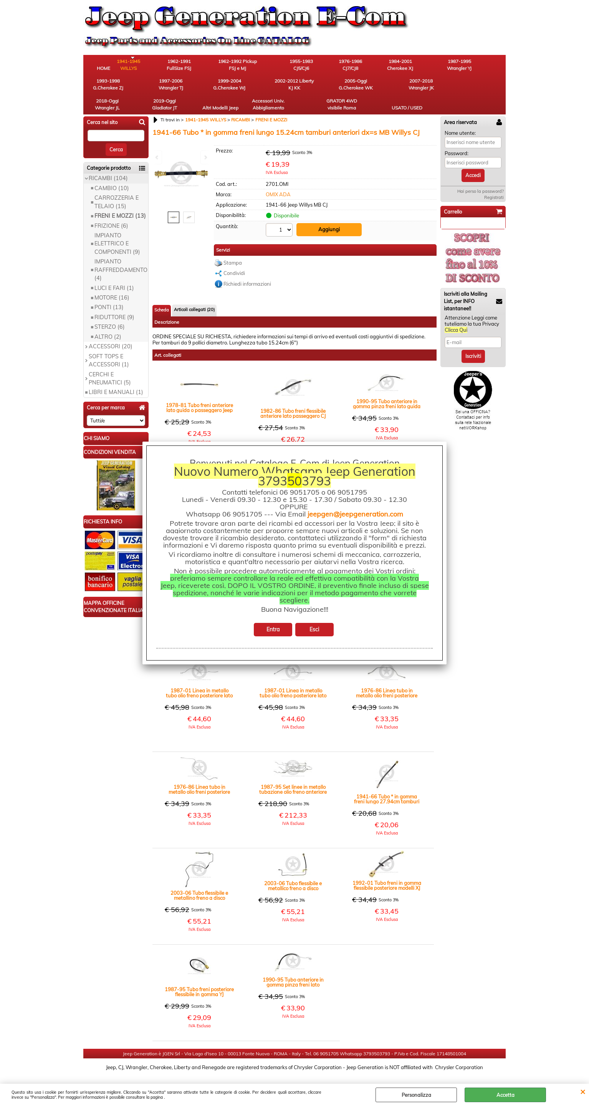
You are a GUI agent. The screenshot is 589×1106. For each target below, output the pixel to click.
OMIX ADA (278, 178)
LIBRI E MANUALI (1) (116, 376)
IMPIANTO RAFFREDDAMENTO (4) (120, 253)
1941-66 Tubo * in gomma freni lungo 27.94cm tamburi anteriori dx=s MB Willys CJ (386, 782)
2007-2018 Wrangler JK (231, 87)
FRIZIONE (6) (111, 209)
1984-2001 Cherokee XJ (358, 65)
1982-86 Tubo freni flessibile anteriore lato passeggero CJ (293, 397)
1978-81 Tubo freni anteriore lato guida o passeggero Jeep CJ (199, 391)
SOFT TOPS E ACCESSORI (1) (109, 343)
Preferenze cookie (295, 1080)
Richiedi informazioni (247, 267)
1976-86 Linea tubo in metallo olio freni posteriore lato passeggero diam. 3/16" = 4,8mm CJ (386, 676)
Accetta (505, 1095)
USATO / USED (484, 90)
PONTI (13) (109, 291)
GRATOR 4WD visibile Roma (442, 87)
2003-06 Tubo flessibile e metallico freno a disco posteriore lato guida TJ (293, 869)
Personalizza (416, 1095)
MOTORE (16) (111, 281)
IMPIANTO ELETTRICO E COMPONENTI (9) (117, 227)
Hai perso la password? (480, 174)
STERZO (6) (109, 310)
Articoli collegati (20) (194, 292)
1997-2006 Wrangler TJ (484, 65)
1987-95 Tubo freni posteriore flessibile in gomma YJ (199, 975)
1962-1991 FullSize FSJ (189, 65)
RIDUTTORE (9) (114, 300)
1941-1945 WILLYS (147, 65)
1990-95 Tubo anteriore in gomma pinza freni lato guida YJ (386, 387)
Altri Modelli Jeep (358, 87)
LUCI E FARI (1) (114, 271)
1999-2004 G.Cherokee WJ (104, 87)
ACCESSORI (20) (110, 330)
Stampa (232, 246)
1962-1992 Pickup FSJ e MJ (231, 65)
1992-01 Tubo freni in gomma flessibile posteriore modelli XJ (386, 869)
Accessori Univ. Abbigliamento (400, 87)
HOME (104, 69)
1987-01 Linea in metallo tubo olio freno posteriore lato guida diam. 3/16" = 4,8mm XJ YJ (293, 676)
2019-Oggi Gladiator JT (315, 87)
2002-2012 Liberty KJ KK (146, 87)
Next (205, 157)
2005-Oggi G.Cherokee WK (189, 87)
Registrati (494, 181)
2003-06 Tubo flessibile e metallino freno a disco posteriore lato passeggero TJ (199, 879)
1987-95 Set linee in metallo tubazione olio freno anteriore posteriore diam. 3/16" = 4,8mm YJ (293, 773)
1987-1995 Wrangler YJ (400, 65)
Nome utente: (460, 116)
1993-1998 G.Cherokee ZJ (442, 65)
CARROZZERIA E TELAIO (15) (116, 185)
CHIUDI (582, 1091)
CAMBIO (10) (111, 171)
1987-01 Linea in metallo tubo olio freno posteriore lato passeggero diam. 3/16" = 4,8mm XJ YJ (199, 676)
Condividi (234, 256)
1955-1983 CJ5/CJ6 (273, 65)
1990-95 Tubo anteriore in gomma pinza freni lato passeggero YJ (293, 965)
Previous (157, 157)
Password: (456, 137)
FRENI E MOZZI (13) (120, 199)
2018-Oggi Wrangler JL (273, 87)
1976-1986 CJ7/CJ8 (316, 65)
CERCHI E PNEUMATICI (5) (110, 361)
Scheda (161, 293)
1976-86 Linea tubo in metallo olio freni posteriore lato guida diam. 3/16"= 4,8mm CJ (199, 773)
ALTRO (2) (107, 320)
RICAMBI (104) (108, 162)
